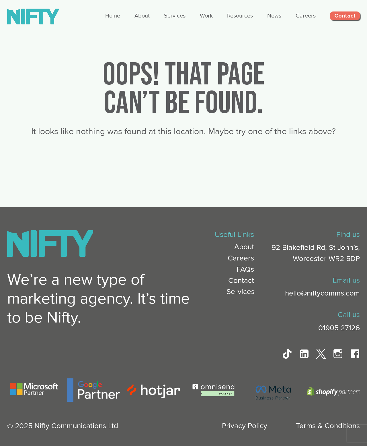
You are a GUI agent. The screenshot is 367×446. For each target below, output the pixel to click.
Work (206, 15)
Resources (240, 15)
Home (112, 15)
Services (175, 15)
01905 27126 (339, 328)
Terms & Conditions (328, 425)
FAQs (245, 269)
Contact (345, 15)
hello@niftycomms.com (322, 293)
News (274, 15)
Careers (306, 15)
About (142, 15)
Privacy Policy (244, 425)
